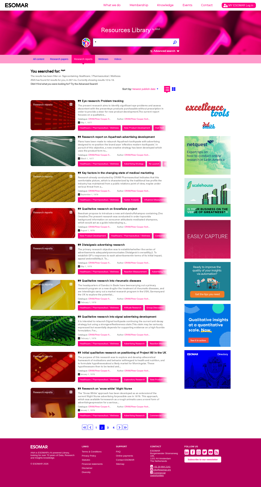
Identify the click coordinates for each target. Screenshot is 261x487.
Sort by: (127, 89)
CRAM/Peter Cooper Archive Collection (106, 119)
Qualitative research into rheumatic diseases (111, 281)
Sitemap (120, 464)
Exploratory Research (134, 379)
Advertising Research (162, 271)
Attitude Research (132, 307)
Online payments (124, 455)
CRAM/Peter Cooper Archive (137, 119)
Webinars (103, 59)
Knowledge (165, 5)
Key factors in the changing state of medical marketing (118, 173)
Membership (139, 5)
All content (38, 59)
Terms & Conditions (92, 451)
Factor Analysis (131, 199)
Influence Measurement (155, 199)
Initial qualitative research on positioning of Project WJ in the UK (124, 352)
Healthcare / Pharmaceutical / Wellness (99, 127)
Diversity (86, 472)
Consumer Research (165, 235)
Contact (207, 5)
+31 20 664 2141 (160, 466)
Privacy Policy (89, 455)
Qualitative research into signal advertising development (119, 317)
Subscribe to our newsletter (203, 459)
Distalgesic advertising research (103, 245)
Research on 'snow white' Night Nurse (107, 388)
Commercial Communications (164, 415)
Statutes (86, 460)
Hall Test (159, 127)
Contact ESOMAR (125, 460)
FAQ (118, 451)
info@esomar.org (160, 470)
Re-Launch (154, 163)
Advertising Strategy (134, 163)
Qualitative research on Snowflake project (109, 209)
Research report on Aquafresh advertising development (118, 137)
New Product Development (137, 127)
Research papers (59, 59)
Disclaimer (87, 468)
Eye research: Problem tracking (102, 101)
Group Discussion (155, 307)
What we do (112, 5)
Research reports (83, 59)
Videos (118, 59)
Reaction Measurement (135, 271)
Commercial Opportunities (158, 474)
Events (187, 5)
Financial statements (92, 464)
